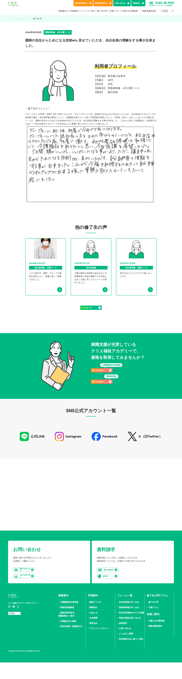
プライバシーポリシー (99, 645)
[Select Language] (167, 10)
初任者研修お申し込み (129, 618)
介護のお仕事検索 (130, 11)
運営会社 (93, 639)
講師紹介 (93, 624)
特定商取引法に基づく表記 (131, 655)
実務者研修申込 (103, 3)
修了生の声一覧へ (91, 310)
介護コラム (114, 11)
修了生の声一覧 (22, 18)
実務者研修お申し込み (129, 624)
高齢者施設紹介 (149, 11)
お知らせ (93, 629)
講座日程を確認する (111, 376)
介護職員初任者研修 (69, 618)
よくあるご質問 (126, 650)
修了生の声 (102, 11)
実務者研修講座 (67, 624)
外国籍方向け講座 (68, 637)
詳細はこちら (44, 512)
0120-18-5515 (164, 3)
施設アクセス (95, 618)
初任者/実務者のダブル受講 (131, 629)
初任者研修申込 (83, 3)
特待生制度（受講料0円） (72, 643)
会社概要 (93, 634)
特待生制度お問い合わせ (130, 634)
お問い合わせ (122, 3)
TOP (10, 18)
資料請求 (138, 3)
